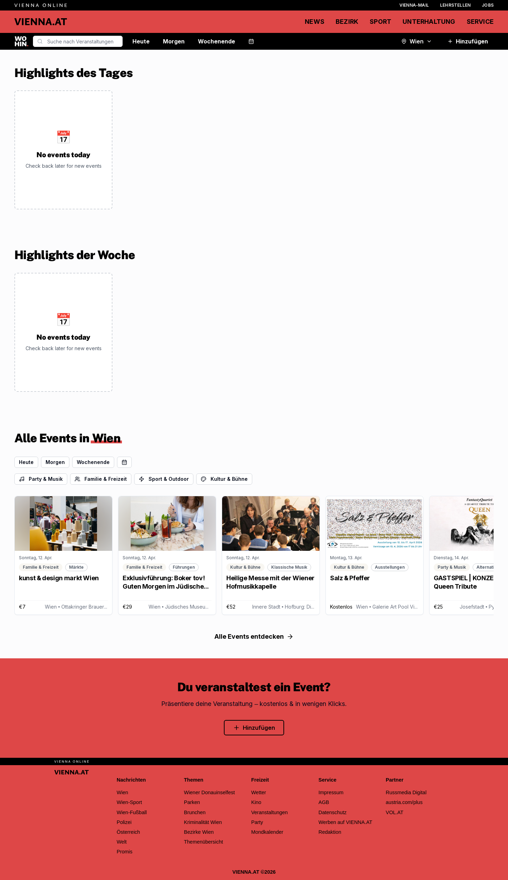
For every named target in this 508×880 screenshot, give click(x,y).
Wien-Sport (129, 802)
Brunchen (195, 812)
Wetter (258, 792)
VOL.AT (394, 812)
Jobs (488, 5)
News (314, 21)
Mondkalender (267, 832)
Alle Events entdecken (254, 636)
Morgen (174, 41)
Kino (256, 802)
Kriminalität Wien (203, 822)
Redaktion (329, 832)
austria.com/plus (404, 802)
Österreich (128, 832)
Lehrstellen (455, 5)
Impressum (330, 792)
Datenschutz (332, 812)
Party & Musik (41, 479)
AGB (323, 802)
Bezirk (347, 21)
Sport (380, 21)
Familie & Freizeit (101, 479)
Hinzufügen (467, 41)
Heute (141, 41)
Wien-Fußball (132, 812)
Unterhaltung (429, 21)
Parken (192, 802)
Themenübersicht (203, 842)
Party (257, 822)
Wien (416, 41)
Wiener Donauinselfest (209, 792)
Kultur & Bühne (224, 479)
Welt (122, 842)
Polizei (124, 822)
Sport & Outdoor (164, 479)
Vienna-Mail (414, 5)
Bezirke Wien (199, 832)
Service (480, 21)
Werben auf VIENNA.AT (345, 822)
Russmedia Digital (406, 792)
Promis (124, 851)
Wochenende (216, 41)
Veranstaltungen (269, 812)
